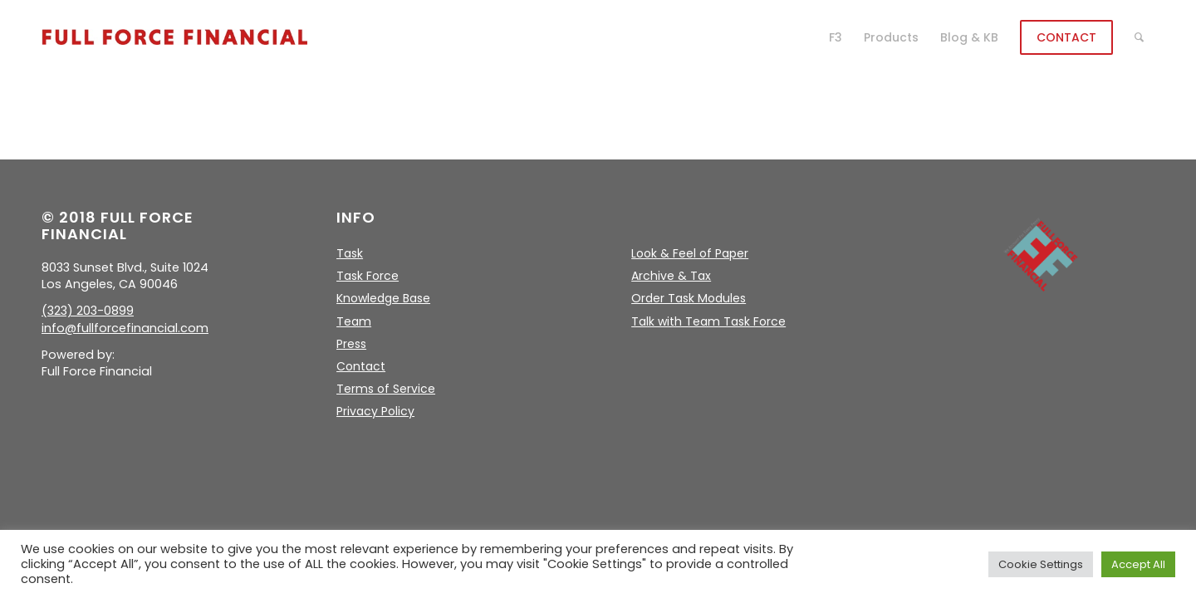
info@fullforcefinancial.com (125, 328)
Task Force (367, 275)
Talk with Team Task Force (708, 321)
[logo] (174, 37)
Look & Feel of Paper (689, 253)
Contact (360, 366)
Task (349, 253)
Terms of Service (385, 388)
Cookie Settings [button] (1040, 564)
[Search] (1139, 37)
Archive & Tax (671, 275)
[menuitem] (835, 37)
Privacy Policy (375, 411)
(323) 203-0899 (88, 310)
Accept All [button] (1138, 564)
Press (351, 344)
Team (353, 321)
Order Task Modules (688, 298)
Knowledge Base (383, 298)
